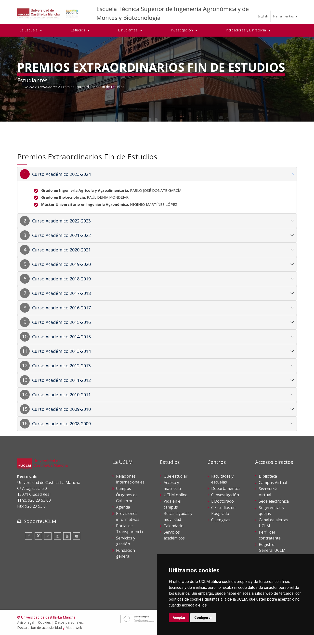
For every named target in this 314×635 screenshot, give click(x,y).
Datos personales (69, 622)
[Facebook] (28, 536)
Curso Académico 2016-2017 (61, 308)
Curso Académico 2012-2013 (61, 366)
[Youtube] (67, 536)
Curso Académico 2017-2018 (61, 293)
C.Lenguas (220, 520)
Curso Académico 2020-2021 (61, 250)
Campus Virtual (273, 482)
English (263, 16)
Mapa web (73, 627)
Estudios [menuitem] (78, 30)
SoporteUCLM (40, 521)
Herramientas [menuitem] (283, 16)
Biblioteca (268, 476)
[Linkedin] (48, 536)
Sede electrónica (274, 501)
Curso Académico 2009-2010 (61, 409)
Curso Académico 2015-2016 (61, 322)
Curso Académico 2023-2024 (61, 174)
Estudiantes (47, 86)
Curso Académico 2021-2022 (61, 235)
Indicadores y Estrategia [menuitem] (246, 30)
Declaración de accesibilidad (39, 627)
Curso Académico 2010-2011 (61, 395)
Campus (123, 488)
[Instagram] (57, 536)
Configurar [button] (203, 618)
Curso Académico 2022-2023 (61, 221)
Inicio (29, 86)
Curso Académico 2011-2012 (61, 380)
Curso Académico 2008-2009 (61, 424)
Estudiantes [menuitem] (128, 30)
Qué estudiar (175, 476)
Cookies (44, 622)
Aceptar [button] (179, 618)
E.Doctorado (222, 501)
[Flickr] (76, 536)
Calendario (173, 525)
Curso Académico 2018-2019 (61, 279)
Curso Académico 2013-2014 (61, 351)
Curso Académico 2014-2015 (61, 337)
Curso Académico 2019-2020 (61, 264)
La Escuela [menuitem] (29, 30)
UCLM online (175, 494)
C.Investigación (225, 494)
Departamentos (225, 488)
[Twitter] (38, 536)
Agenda (123, 507)
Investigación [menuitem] (182, 30)
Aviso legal (25, 622)
